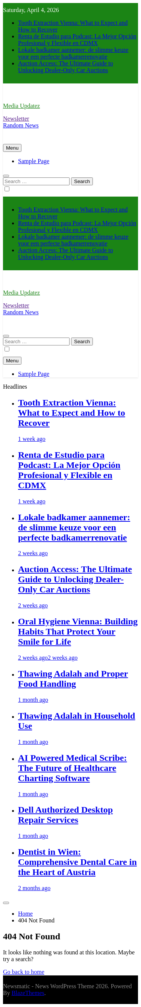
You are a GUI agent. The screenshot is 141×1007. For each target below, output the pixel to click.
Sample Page (33, 161)
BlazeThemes (28, 993)
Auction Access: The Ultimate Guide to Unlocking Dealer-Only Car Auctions (65, 66)
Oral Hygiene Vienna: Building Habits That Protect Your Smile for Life (78, 631)
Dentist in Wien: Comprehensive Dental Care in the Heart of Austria (77, 862)
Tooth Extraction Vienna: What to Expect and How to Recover (71, 413)
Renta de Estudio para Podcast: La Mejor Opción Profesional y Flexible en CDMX (77, 39)
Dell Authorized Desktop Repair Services (65, 815)
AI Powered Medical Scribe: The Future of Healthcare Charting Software (72, 768)
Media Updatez (21, 106)
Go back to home (23, 972)
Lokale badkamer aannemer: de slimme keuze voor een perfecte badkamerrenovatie (73, 53)
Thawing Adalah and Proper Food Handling (73, 679)
